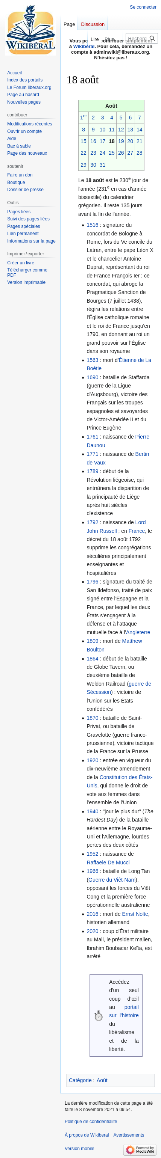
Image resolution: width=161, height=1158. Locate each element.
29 (83, 165)
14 (140, 130)
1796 (92, 582)
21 (140, 141)
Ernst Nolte (135, 914)
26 (121, 153)
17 (103, 141)
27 (130, 153)
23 (93, 153)
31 (103, 165)
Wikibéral (84, 46)
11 (112, 130)
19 (121, 141)
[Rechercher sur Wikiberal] (142, 38)
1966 (92, 871)
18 (112, 141)
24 (103, 153)
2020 (92, 931)
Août (102, 1080)
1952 (92, 854)
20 (130, 141)
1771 (92, 454)
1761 (92, 437)
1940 (92, 811)
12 (121, 130)
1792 (92, 522)
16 (93, 141)
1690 (92, 377)
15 (83, 141)
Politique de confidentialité (91, 1121)
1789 (92, 471)
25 (112, 153)
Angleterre (138, 632)
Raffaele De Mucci (108, 862)
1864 (92, 659)
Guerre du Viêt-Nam (111, 880)
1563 (92, 360)
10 (103, 130)
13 (130, 130)
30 (93, 165)
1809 (92, 641)
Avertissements (128, 1135)
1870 (92, 718)
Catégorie (80, 1080)
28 (140, 153)
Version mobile (79, 1148)
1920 (92, 760)
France (137, 531)
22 (83, 153)
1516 (92, 225)
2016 (92, 914)
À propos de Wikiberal (87, 1135)
